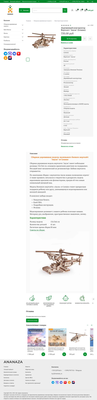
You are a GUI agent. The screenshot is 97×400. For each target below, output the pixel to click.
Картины (6, 37)
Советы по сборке (37, 230)
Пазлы (6, 33)
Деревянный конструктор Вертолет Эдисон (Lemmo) (81, 351)
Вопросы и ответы (9, 383)
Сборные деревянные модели (43, 21)
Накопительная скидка (29, 1)
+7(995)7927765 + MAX (77, 1)
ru (92, 1)
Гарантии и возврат (9, 386)
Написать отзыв (32, 321)
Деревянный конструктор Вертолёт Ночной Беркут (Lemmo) (57, 352)
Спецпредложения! (10, 44)
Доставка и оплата (9, 380)
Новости (27, 367)
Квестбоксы (7, 29)
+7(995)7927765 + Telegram (73, 370)
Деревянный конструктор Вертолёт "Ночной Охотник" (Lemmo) (34, 352)
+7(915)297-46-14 (64, 1)
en (88, 1)
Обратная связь (29, 369)
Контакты (6, 377)
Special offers (29, 377)
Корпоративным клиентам (11, 375)
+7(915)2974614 (56, 370)
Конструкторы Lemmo (61, 21)
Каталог (24, 10)
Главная (6, 1)
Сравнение (28, 375)
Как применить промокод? (32, 383)
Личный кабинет (15, 1)
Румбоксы (7, 40)
